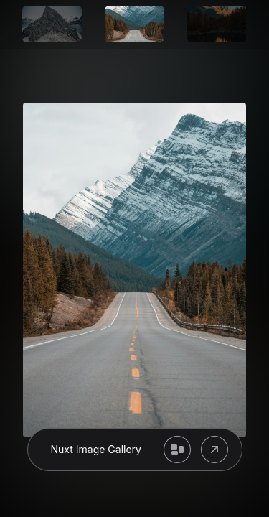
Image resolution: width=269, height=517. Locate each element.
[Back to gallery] (177, 449)
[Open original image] (214, 449)
